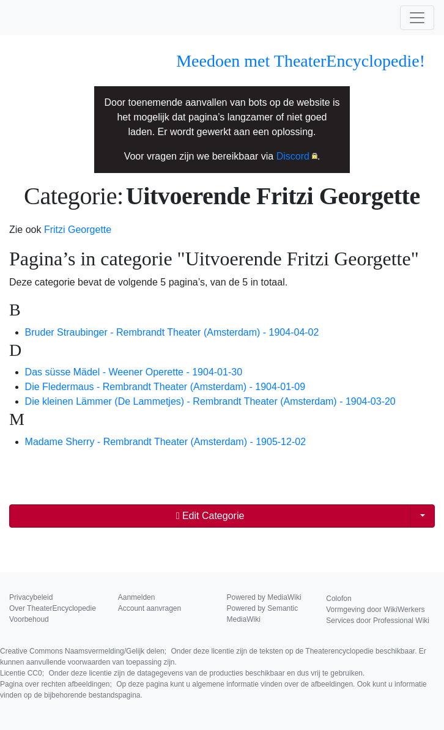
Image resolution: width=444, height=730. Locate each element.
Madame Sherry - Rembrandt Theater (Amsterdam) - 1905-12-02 (165, 442)
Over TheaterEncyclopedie (52, 608)
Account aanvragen (149, 608)
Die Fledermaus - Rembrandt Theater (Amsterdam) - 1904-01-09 (165, 387)
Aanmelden (136, 597)
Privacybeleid (31, 597)
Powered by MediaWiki (264, 597)
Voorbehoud (29, 619)
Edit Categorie (210, 516)
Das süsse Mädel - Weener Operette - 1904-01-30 (133, 372)
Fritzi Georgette (77, 229)
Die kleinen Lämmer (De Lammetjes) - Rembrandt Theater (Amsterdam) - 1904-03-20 (210, 401)
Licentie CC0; (182, 673)
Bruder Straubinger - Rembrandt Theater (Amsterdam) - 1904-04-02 (172, 332)
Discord (292, 156)
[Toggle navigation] (417, 18)
